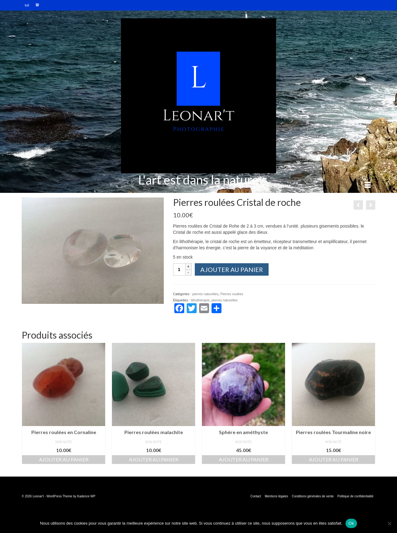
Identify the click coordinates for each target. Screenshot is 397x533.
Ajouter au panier (231, 269)
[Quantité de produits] (179, 269)
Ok (351, 523)
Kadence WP (86, 496)
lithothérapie (200, 300)
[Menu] (322, 185)
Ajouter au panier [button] (63, 459)
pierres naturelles (205, 294)
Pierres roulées (231, 294)
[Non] (389, 523)
